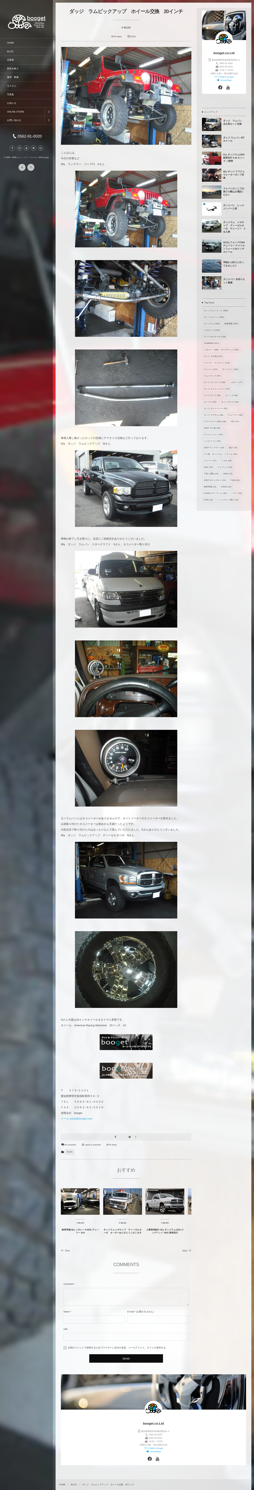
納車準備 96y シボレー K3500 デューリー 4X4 (80, 1235)
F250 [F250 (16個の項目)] (208, 500)
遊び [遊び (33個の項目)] (233, 448)
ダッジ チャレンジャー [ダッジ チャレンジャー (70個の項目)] (216, 389)
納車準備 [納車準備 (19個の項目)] (210, 487)
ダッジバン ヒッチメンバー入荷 (233, 207)
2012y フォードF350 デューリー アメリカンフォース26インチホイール (234, 247)
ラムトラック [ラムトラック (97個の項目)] (212, 376)
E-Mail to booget (226, 77)
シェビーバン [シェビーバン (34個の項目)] (212, 441)
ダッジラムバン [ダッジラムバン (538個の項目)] (214, 317)
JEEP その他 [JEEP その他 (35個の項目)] (212, 428)
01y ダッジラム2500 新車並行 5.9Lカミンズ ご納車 (234, 157)
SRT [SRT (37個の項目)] (235, 422)
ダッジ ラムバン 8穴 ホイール (233, 139)
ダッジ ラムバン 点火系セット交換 (233, 122)
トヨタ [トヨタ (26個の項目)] (226, 461)
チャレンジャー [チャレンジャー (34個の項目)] (213, 435)
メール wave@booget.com (76, 1118)
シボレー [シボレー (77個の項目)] (236, 382)
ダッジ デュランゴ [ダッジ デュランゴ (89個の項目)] (214, 382)
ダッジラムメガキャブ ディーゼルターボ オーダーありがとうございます (123, 1235)
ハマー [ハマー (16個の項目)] (236, 493)
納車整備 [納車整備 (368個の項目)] (231, 324)
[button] (40, 151)
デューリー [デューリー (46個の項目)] (235, 415)
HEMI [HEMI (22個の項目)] (228, 474)
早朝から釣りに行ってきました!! (233, 264)
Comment (68, 1284)
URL (66, 1329)
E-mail (130, 1311)
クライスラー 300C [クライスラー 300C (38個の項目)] (215, 422)
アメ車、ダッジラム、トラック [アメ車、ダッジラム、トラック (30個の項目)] (220, 454)
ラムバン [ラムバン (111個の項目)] (211, 369)
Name (67, 1311)
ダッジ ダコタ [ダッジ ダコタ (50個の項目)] (230, 402)
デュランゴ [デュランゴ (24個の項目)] (225, 467)
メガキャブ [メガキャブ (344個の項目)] (212, 330)
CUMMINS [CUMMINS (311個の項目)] (211, 343)
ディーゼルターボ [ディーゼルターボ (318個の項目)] (215, 337)
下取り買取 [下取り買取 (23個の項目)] (211, 474)
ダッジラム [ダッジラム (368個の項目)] (212, 324)
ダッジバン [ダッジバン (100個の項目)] (230, 369)
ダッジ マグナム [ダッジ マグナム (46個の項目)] (213, 415)
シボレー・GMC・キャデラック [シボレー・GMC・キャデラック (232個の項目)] (221, 350)
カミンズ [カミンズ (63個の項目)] (231, 395)
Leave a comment (93, 1145)
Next (186, 1250)
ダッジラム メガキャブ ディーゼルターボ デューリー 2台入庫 (234, 227)
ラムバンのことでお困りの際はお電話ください (233, 191)
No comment (70, 1145)
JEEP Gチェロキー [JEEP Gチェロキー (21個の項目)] (215, 480)
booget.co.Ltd (224, 53)
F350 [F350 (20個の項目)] (235, 480)
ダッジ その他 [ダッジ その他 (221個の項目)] (213, 356)
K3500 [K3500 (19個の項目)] (226, 487)
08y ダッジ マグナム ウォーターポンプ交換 (234, 174)
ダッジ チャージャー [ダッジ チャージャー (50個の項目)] (215, 409)
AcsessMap (225, 80)
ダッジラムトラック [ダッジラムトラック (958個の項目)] (216, 311)
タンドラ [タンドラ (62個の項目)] (210, 402)
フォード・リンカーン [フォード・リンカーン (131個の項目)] (217, 363)
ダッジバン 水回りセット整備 (234, 281)
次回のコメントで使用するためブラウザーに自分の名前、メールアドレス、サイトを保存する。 (118, 1347)
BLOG (127, 27)
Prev (65, 1250)
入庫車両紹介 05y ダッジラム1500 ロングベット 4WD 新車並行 (165, 1235)
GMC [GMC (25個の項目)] (208, 467)
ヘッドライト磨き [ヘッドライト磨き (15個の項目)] (228, 500)
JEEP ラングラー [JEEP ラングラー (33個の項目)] (214, 448)
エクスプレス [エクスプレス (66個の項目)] (212, 395)
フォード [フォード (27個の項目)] (210, 461)
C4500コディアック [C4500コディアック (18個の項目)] (215, 493)
